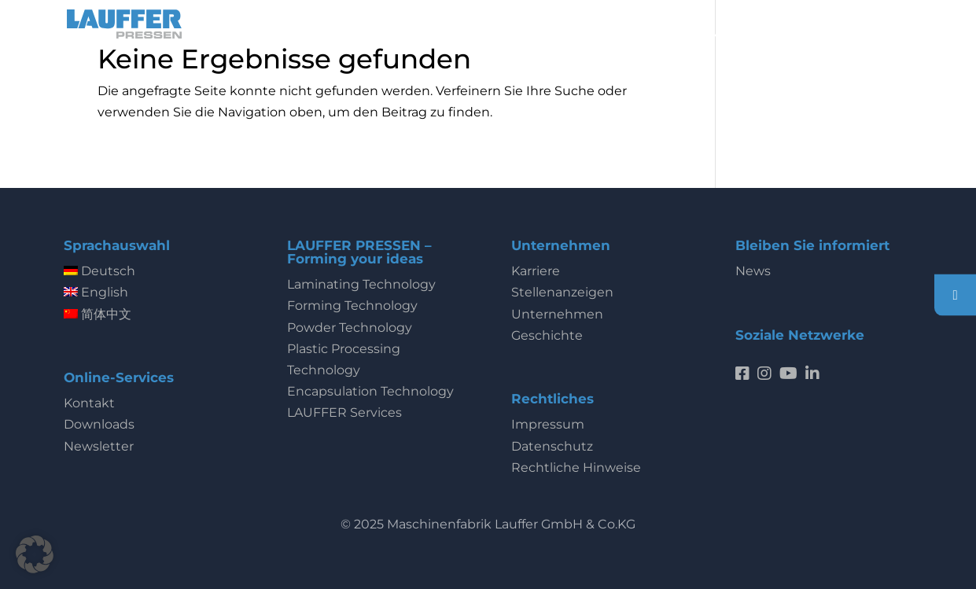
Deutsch (99, 270)
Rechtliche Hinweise (576, 467)
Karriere (535, 270)
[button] (34, 554)
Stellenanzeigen (562, 292)
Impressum (547, 424)
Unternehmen (557, 314)
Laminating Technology (361, 284)
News (753, 270)
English (96, 292)
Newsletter (99, 446)
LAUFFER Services (344, 412)
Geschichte (547, 335)
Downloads (99, 424)
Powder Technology (349, 327)
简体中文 (97, 314)
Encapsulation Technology (370, 391)
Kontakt (89, 403)
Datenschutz (552, 446)
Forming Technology (352, 305)
